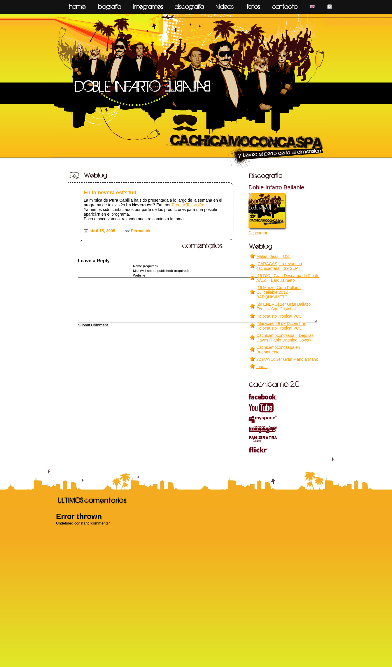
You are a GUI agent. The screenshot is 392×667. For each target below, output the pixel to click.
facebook (285, 396)
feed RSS (329, 5)
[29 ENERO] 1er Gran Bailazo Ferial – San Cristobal (283, 306)
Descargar (258, 232)
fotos (252, 5)
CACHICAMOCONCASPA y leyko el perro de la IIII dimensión (196, 91)
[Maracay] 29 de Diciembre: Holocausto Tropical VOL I (281, 325)
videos (225, 5)
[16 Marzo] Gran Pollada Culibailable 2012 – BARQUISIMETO (278, 292)
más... (261, 366)
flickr (285, 449)
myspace (285, 419)
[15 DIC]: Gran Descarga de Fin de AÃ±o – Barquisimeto (287, 278)
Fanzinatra (285, 439)
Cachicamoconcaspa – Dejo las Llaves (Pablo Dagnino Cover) (285, 337)
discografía (189, 5)
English (312, 5)
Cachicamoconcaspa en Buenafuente (278, 349)
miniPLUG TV (285, 429)
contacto (284, 5)
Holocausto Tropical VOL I (280, 316)
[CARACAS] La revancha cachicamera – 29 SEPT (279, 266)
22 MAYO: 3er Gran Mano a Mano (287, 359)
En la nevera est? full (110, 193)
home (77, 5)
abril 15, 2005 (102, 230)
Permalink (140, 230)
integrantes (148, 5)
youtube (285, 407)
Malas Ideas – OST (273, 256)
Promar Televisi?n (188, 205)
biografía (109, 5)
